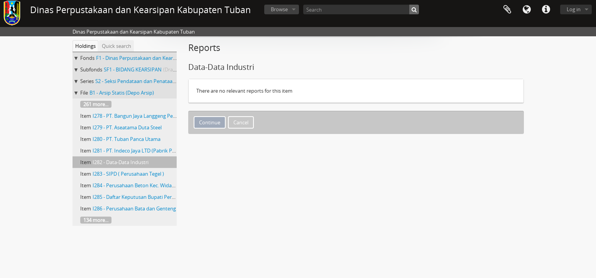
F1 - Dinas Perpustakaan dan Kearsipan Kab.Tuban (153, 57)
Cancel (240, 122)
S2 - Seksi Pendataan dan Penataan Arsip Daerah (150, 81)
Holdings (85, 45)
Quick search (116, 45)
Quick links (545, 9)
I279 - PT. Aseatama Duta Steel (127, 127)
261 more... (95, 104)
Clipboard (507, 9)
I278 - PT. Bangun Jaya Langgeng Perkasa (139, 115)
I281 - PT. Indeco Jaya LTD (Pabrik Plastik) (139, 150)
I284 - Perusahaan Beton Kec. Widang (135, 185)
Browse (279, 9)
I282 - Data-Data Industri (121, 162)
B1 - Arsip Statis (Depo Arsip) (121, 92)
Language (526, 9)
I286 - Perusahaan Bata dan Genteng (134, 208)
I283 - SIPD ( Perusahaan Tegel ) (128, 173)
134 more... (95, 220)
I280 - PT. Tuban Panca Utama (126, 139)
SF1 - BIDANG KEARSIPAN (133, 69)
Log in (574, 9)
